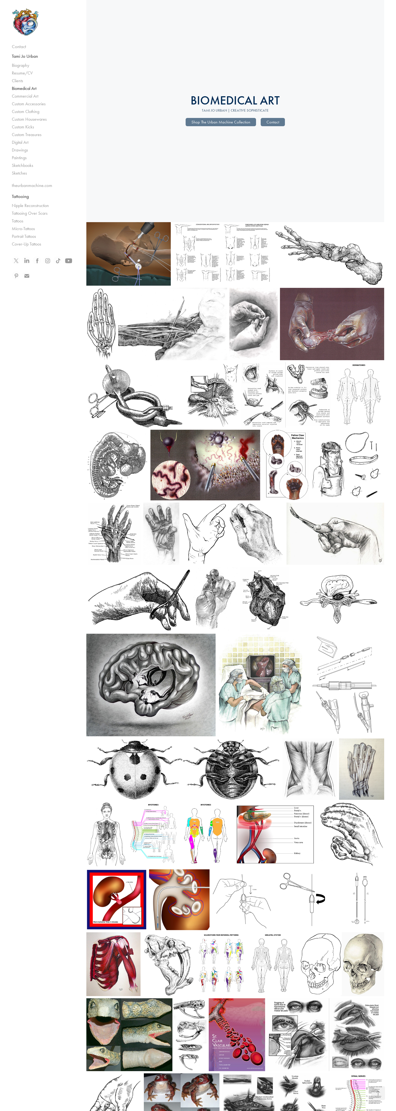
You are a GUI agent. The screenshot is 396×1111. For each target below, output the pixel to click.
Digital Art (20, 142)
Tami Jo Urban (25, 56)
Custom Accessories (29, 103)
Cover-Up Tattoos (26, 244)
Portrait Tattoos (24, 236)
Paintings (19, 157)
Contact (19, 46)
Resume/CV (22, 73)
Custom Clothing (25, 111)
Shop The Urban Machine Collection (220, 122)
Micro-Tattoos (23, 228)
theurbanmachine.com (32, 185)
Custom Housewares (29, 119)
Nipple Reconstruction (30, 205)
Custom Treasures (27, 134)
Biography (20, 65)
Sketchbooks (22, 165)
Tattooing (20, 196)
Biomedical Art (24, 88)
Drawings (20, 150)
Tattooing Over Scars (30, 213)
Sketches (19, 173)
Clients (17, 80)
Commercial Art (25, 96)
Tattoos (17, 221)
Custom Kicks (23, 126)
